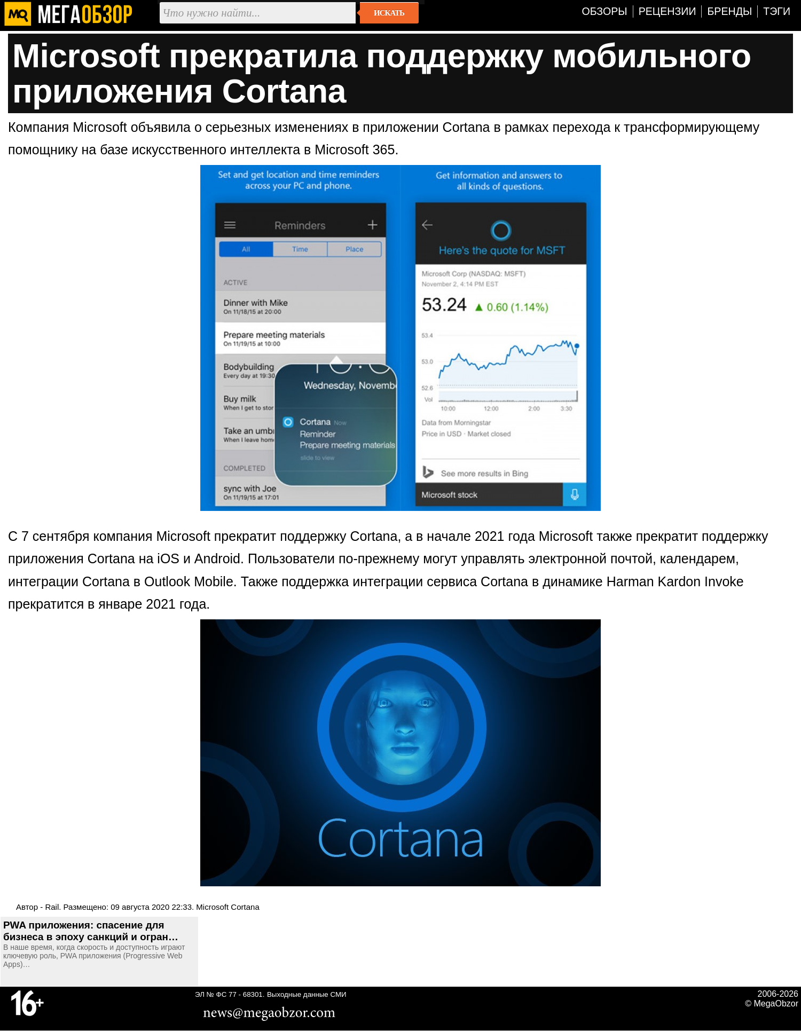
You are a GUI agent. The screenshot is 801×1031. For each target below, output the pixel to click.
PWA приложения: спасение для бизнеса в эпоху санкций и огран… (90, 930)
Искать (389, 13)
